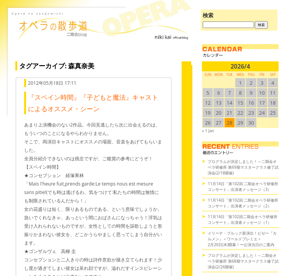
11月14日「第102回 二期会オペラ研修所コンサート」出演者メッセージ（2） (243, 203)
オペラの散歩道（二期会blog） (101, 36)
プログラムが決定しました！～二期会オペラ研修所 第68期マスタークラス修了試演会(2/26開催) (243, 261)
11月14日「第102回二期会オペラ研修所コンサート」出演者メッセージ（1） (242, 219)
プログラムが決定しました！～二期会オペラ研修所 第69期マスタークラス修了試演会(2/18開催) (243, 167)
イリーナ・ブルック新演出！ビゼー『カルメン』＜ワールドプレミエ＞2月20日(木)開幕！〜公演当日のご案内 (242, 238)
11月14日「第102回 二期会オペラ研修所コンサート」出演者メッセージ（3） (243, 186)
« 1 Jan (208, 130)
